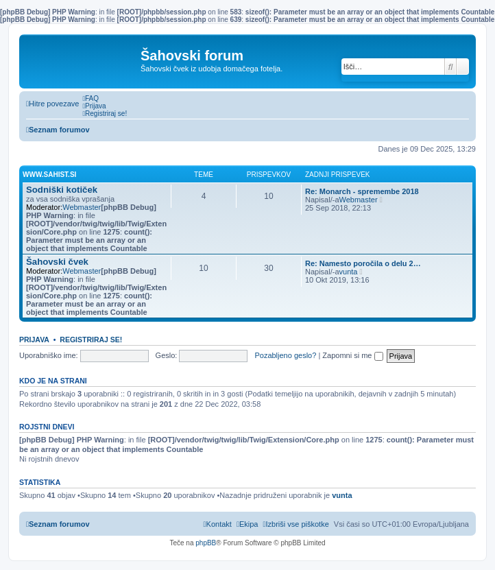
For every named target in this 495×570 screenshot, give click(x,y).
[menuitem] (90, 98)
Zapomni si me (352, 355)
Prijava (34, 339)
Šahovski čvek (57, 262)
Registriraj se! (91, 339)
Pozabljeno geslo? (285, 355)
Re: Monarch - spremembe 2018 (362, 191)
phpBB (205, 543)
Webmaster (81, 207)
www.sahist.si (49, 174)
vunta (348, 272)
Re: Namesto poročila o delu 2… (363, 263)
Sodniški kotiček (61, 190)
